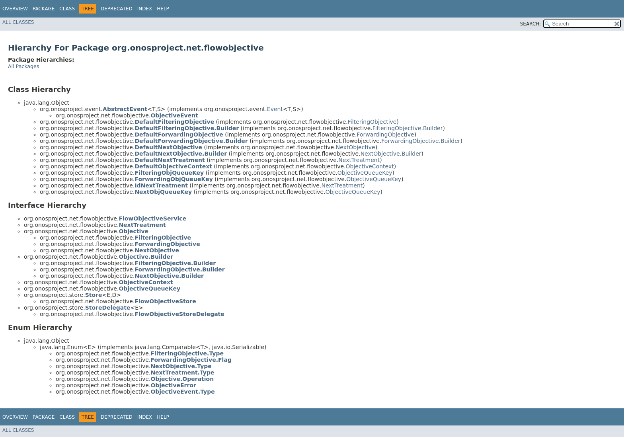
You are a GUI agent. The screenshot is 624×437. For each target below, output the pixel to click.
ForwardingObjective (385, 134)
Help (163, 9)
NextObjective (355, 147)
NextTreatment (359, 160)
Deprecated (117, 9)
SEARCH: (530, 24)
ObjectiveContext (369, 166)
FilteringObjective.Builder (407, 128)
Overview (15, 9)
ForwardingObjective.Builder (420, 141)
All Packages (23, 66)
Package (44, 9)
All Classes (18, 22)
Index (144, 9)
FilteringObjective (372, 122)
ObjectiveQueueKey (364, 173)
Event (275, 109)
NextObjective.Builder (391, 153)
